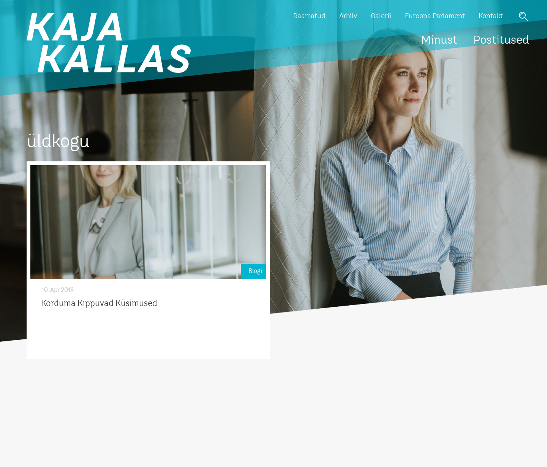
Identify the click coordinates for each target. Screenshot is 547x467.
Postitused (501, 40)
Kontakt (491, 16)
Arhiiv (348, 16)
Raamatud (309, 16)
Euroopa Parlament (435, 16)
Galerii (381, 16)
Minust (439, 40)
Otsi (523, 16)
